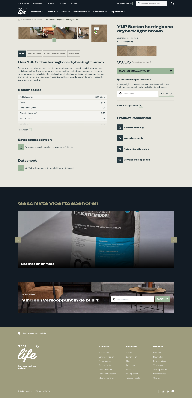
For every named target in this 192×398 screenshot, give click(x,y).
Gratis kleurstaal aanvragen (146, 71)
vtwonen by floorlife (107, 373)
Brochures (130, 365)
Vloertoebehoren (106, 378)
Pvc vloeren (38, 20)
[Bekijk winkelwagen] (172, 3)
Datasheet (73, 53)
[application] (42, 11)
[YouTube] (172, 391)
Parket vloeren (105, 361)
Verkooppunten (125, 3)
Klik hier (70, 147)
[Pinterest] (168, 391)
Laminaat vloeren (106, 357)
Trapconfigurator (133, 378)
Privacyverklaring (43, 391)
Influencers (131, 369)
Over (21, 53)
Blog (128, 361)
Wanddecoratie (105, 369)
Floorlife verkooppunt (158, 87)
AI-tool (129, 352)
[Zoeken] (139, 3)
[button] (35, 12)
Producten (27, 20)
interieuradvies (147, 84)
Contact (156, 378)
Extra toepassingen (54, 53)
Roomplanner (132, 373)
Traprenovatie (105, 365)
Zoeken (167, 94)
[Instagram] (163, 391)
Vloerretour (158, 365)
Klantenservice (159, 373)
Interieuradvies (159, 361)
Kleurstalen (158, 357)
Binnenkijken (131, 357)
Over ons (157, 352)
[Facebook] (158, 391)
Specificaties (34, 53)
